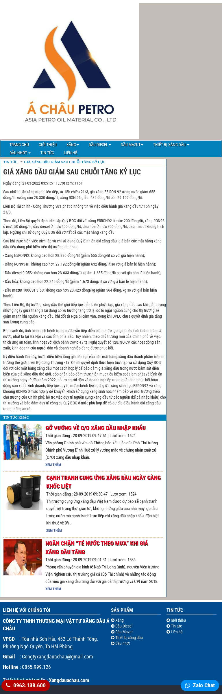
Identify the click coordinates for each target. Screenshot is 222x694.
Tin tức (47, 152)
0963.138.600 (29, 685)
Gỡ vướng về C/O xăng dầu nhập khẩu (95, 427)
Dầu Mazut (132, 144)
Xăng (72, 144)
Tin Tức (10, 162)
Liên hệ (70, 152)
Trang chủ (19, 144)
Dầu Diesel (100, 144)
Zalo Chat (204, 685)
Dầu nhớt (20, 152)
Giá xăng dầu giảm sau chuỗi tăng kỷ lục (64, 162)
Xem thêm (53, 465)
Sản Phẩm (122, 610)
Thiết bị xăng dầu (171, 144)
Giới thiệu (48, 144)
